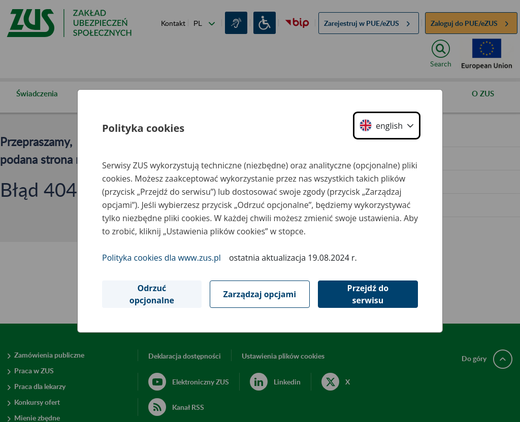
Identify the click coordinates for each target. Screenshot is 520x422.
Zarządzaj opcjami (259, 294)
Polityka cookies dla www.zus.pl (161, 257)
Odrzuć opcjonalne (151, 294)
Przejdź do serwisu (368, 294)
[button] (386, 125)
